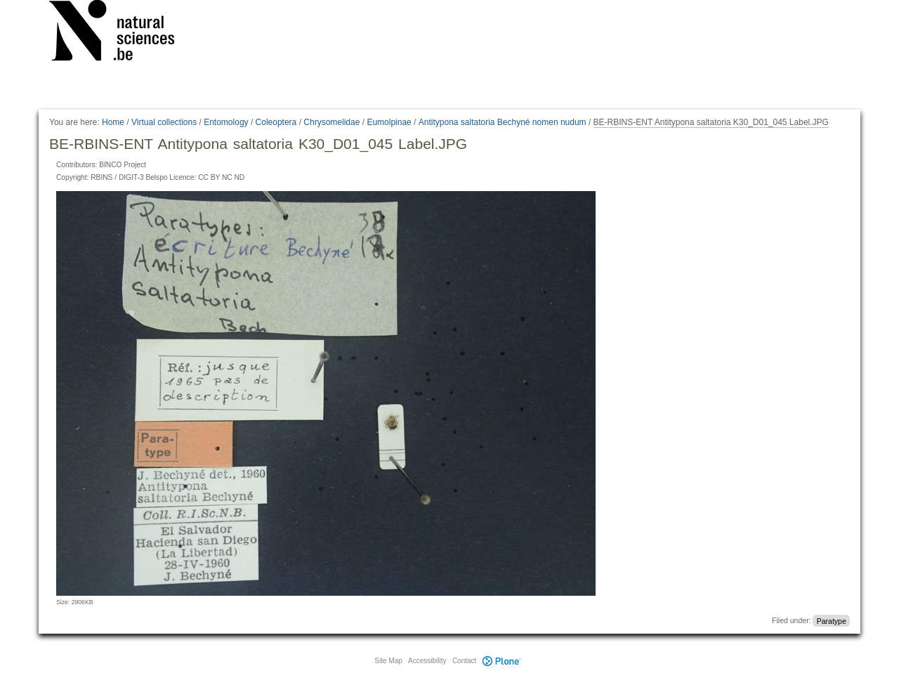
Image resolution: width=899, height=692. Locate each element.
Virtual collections (164, 122)
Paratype (831, 620)
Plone (501, 661)
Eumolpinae (389, 122)
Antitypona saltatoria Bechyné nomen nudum (502, 122)
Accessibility (427, 661)
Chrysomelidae (331, 122)
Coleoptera (276, 122)
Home (113, 122)
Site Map (388, 661)
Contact (464, 661)
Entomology (226, 122)
